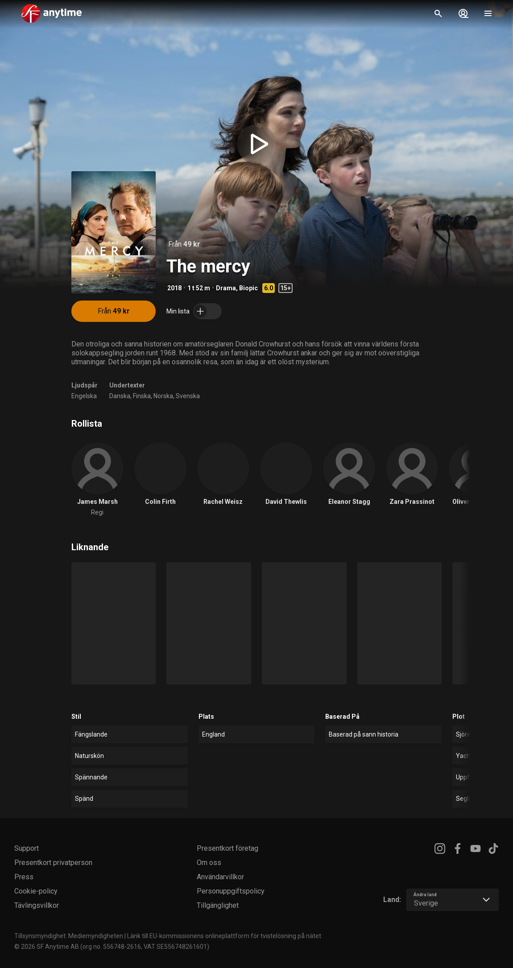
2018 (174, 288)
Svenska (188, 396)
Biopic (248, 288)
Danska (119, 396)
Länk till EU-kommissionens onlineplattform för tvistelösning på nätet (224, 935)
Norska (163, 396)
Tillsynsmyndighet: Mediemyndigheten (68, 935)
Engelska (84, 396)
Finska (142, 396)
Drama (226, 288)
